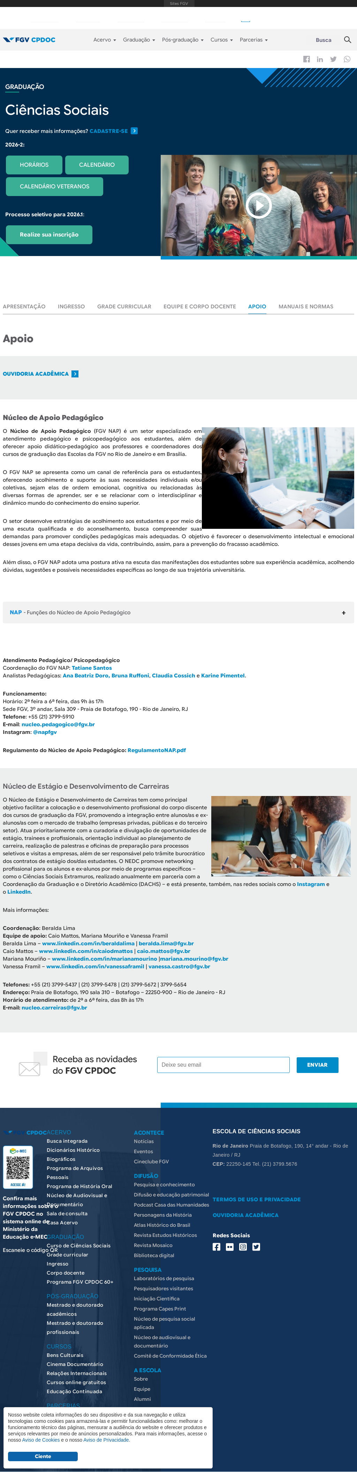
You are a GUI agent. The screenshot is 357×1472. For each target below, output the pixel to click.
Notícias (144, 1141)
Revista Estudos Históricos (165, 1235)
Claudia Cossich (173, 676)
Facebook (306, 59)
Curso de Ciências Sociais (79, 1245)
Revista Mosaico (153, 1245)
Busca (324, 40)
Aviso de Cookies (41, 1440)
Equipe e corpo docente (200, 306)
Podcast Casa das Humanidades (171, 1205)
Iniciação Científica (157, 1298)
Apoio (257, 306)
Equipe (142, 1389)
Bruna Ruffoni (130, 676)
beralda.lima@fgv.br (166, 943)
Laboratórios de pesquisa (164, 1278)
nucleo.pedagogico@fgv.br (58, 724)
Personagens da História (163, 1215)
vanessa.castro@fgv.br (179, 966)
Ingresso (71, 306)
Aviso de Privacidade (106, 1440)
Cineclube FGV (151, 1161)
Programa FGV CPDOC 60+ (80, 1282)
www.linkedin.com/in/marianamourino (104, 959)
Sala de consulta (67, 1213)
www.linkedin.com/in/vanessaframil (95, 966)
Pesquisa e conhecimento (164, 1184)
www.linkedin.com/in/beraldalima (88, 943)
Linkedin (320, 59)
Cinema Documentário (75, 1364)
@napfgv (45, 732)
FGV (179, 3)
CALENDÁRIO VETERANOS (54, 186)
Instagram (311, 884)
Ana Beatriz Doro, (86, 676)
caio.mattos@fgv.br (163, 951)
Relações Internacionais (77, 1373)
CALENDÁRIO (97, 165)
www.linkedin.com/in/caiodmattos (86, 951)
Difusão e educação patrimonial (171, 1195)
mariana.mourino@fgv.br (194, 959)
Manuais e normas (306, 306)
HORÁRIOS (34, 165)
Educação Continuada (74, 1391)
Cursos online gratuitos (76, 1382)
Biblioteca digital (154, 1255)
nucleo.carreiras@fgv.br (54, 1008)
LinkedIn (19, 892)
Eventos (143, 1151)
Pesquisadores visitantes (163, 1288)
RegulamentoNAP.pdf (157, 750)
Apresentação (24, 306)
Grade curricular (124, 306)
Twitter (333, 59)
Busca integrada (67, 1141)
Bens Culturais (65, 1355)
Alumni (142, 1399)
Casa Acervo (62, 1222)
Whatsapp (347, 59)
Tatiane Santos (92, 668)
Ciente (43, 1456)
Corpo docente (65, 1273)
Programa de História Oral (80, 1186)
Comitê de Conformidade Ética (170, 1356)
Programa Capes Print (160, 1309)
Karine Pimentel (223, 676)
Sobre (141, 1379)
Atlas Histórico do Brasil (162, 1225)
